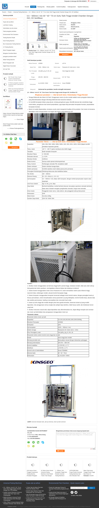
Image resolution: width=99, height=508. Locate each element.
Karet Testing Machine (8, 40)
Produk (33, 7)
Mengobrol (66, 54)
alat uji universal (49, 422)
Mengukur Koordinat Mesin (10, 53)
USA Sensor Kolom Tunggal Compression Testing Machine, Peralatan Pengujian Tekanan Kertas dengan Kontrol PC (33, 475)
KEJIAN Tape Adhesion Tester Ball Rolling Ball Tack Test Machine (35, 491)
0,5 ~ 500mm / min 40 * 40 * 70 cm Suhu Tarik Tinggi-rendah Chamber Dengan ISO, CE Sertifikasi (42, 52)
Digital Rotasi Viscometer (9, 66)
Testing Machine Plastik (9, 37)
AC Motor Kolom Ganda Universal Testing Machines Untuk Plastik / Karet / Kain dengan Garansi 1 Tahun (47, 474)
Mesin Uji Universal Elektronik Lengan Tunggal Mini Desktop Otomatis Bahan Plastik (16, 90)
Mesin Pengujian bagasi (9, 50)
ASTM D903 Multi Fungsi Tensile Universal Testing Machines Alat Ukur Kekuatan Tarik (75, 473)
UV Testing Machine (8, 47)
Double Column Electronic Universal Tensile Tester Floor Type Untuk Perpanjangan (13, 494)
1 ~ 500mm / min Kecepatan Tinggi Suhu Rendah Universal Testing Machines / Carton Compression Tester (61, 475)
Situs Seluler (74, 497)
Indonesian (93, 1)
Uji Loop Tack (6, 69)
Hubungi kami (72, 7)
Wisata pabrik (51, 7)
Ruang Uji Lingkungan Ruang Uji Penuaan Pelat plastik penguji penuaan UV (59, 489)
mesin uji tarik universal (60, 422)
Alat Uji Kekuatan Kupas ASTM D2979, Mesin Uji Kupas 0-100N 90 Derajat (36, 495)
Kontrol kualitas (61, 7)
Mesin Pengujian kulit (8, 62)
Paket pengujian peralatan (9, 31)
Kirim (91, 488)
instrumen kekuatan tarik (38, 422)
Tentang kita (41, 7)
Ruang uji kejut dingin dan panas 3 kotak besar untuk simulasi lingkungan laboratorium (58, 494)
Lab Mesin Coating (8, 25)
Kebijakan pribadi (12, 506)
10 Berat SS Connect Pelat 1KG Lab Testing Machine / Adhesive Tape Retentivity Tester (35, 499)
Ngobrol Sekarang (83, 6)
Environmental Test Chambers (10, 34)
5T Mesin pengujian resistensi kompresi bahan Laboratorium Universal (16, 84)
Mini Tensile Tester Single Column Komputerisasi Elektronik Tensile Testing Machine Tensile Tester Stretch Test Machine (16, 80)
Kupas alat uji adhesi (8, 22)
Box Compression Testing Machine (12, 44)
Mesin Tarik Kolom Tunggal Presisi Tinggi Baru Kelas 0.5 (89, 472)
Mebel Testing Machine (9, 59)
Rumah (27, 7)
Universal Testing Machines (20, 12)
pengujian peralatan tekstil (9, 56)
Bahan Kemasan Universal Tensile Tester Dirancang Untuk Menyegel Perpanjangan (12, 499)
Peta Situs (79, 495)
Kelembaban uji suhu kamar (10, 28)
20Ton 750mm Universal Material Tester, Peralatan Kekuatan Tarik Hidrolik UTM (14, 503)
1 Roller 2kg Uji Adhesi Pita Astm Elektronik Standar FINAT (34, 488)
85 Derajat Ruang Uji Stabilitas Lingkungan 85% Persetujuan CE (57, 498)
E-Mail (73, 495)
